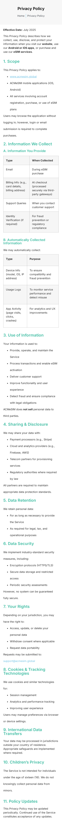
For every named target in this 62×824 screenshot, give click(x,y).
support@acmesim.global (19, 661)
